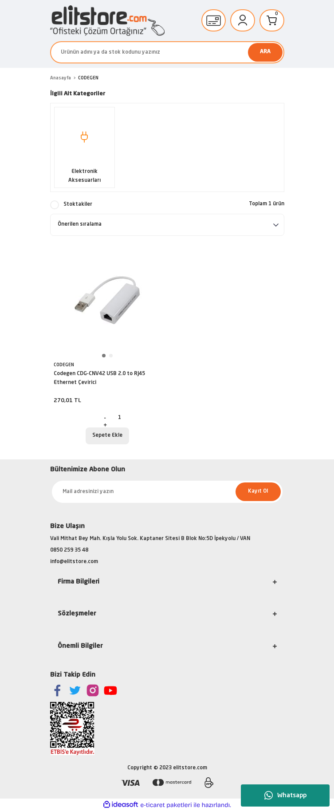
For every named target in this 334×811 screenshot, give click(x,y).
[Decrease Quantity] (105, 417)
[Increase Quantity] (105, 424)
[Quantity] (119, 417)
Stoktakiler (77, 204)
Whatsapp (285, 795)
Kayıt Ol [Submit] (258, 491)
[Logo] (107, 20)
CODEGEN (88, 78)
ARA (265, 52)
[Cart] (272, 20)
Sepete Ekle (107, 435)
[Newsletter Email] (167, 492)
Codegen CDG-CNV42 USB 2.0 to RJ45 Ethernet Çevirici (99, 378)
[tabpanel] (107, 300)
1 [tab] (104, 355)
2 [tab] (111, 355)
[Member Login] (243, 20)
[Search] (167, 52)
